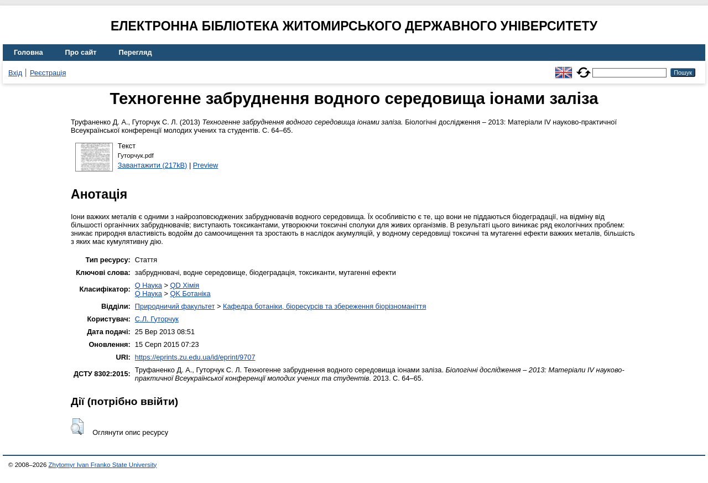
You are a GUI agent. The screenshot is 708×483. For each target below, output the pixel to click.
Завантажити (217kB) (153, 165)
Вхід (15, 73)
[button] (77, 426)
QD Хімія (185, 285)
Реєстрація (48, 73)
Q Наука (148, 285)
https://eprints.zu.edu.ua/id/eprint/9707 (195, 357)
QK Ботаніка (190, 293)
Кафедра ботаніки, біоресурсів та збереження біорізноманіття (324, 306)
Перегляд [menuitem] (135, 52)
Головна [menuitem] (28, 52)
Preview (205, 165)
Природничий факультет (175, 306)
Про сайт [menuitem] (81, 52)
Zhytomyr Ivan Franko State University (103, 464)
